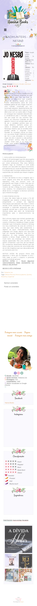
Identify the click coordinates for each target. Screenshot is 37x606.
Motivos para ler (20, 274)
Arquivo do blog (17, 520)
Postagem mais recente (13, 332)
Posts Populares (7, 520)
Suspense (11, 277)
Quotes (29, 274)
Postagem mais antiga (23, 335)
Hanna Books (9, 403)
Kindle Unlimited (25, 84)
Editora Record (10, 274)
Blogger (22, 601)
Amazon (16, 84)
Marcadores (25, 520)
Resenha (4, 277)
